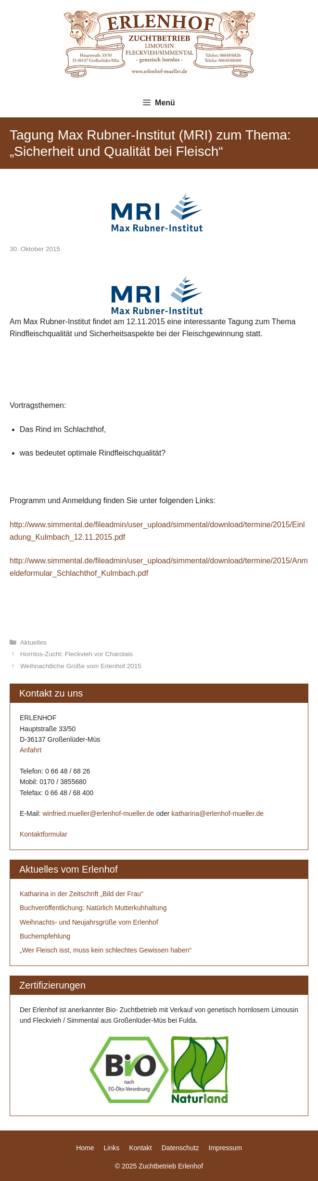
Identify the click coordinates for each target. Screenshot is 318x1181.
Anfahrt (30, 750)
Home (85, 1148)
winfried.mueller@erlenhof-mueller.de (98, 813)
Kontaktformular (43, 834)
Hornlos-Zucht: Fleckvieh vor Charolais (76, 654)
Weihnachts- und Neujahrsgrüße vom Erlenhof (89, 922)
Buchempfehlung (45, 936)
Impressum (225, 1148)
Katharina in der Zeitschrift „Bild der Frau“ (81, 894)
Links (112, 1148)
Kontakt (140, 1148)
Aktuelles (33, 642)
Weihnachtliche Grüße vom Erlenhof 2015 (80, 666)
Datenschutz (180, 1148)
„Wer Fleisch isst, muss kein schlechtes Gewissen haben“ (105, 950)
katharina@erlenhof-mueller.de (217, 813)
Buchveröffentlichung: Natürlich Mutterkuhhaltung (93, 908)
